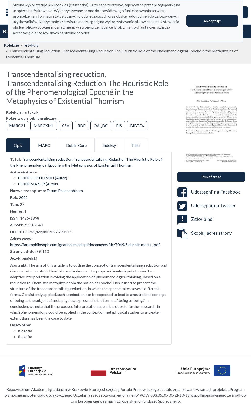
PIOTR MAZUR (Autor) (38, 183)
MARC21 (17, 125)
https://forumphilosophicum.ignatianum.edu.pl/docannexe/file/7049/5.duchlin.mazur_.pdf (85, 244)
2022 (23, 197)
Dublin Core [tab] (76, 145)
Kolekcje (11, 45)
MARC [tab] (44, 145)
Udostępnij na (208, 192)
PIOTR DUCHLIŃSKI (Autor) (42, 177)
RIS (119, 125)
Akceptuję (212, 20)
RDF (81, 125)
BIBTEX (137, 125)
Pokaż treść (211, 176)
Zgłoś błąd (194, 219)
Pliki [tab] (136, 145)
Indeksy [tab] (109, 145)
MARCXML (44, 125)
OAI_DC (101, 125)
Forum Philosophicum (65, 190)
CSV (65, 125)
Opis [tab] (18, 145)
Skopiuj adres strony (204, 233)
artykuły (31, 45)
